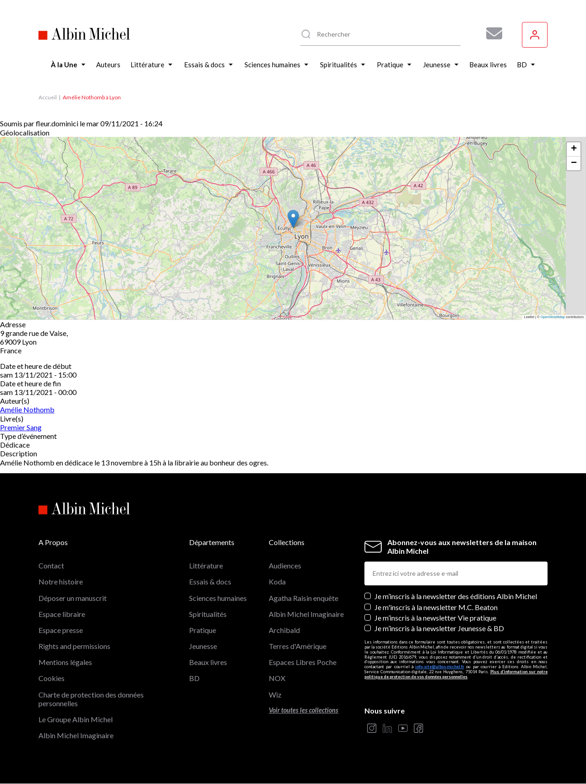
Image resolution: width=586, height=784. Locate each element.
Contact (51, 565)
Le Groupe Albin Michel (75, 719)
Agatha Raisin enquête (303, 598)
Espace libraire (61, 614)
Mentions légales (65, 662)
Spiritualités (208, 614)
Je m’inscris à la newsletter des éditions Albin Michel (455, 596)
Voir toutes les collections (303, 710)
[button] (293, 219)
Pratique (202, 630)
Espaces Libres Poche (302, 662)
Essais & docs (210, 581)
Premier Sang (21, 427)
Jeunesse (203, 646)
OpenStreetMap (553, 317)
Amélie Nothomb (27, 409)
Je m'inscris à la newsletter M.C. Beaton (436, 607)
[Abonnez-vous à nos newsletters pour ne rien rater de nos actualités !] (490, 33)
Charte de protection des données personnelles (91, 699)
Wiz (275, 694)
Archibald (284, 630)
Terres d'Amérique (297, 646)
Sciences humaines (218, 598)
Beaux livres (208, 662)
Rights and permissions (74, 646)
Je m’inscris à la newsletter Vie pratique (435, 617)
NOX (277, 678)
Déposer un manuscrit (72, 598)
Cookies (51, 678)
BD (194, 678)
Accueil (47, 97)
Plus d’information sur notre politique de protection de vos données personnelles (456, 674)
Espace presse (60, 630)
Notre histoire (60, 581)
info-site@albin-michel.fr (439, 666)
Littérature (206, 565)
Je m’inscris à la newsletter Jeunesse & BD (439, 628)
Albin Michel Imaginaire (76, 735)
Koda (277, 581)
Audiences (285, 565)
